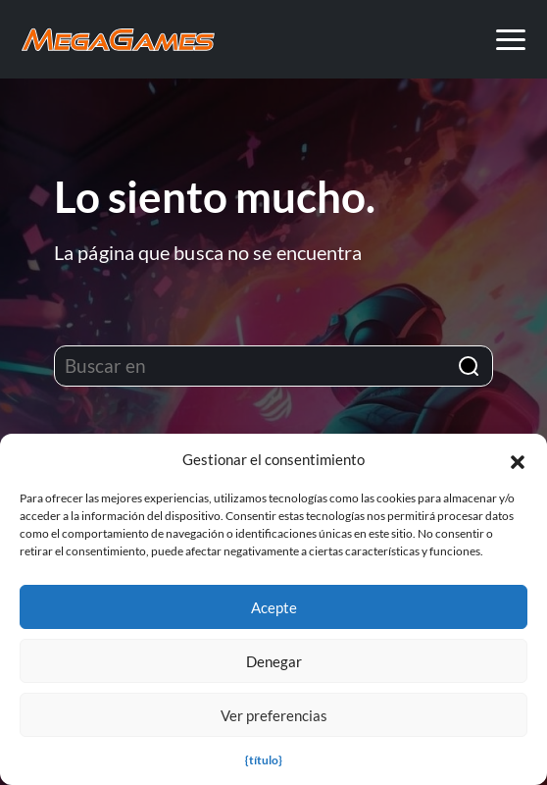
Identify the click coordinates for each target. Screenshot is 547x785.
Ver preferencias (274, 715)
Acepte (274, 607)
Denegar (274, 661)
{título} (263, 760)
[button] (517, 459)
